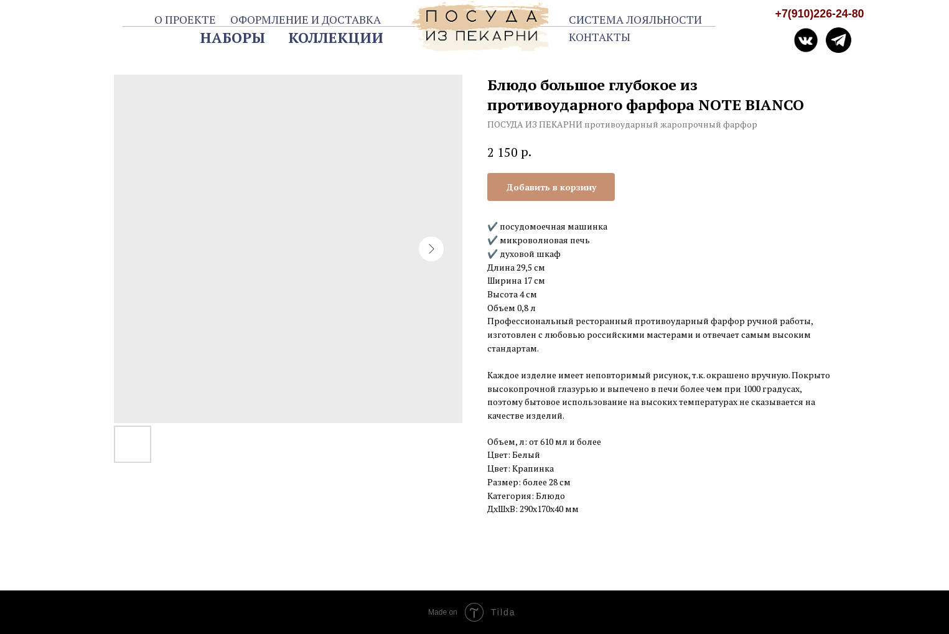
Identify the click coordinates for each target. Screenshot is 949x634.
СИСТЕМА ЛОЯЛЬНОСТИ (635, 19)
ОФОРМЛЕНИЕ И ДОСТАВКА (305, 19)
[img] (838, 40)
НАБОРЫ (232, 37)
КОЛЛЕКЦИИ (335, 37)
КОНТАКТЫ (599, 37)
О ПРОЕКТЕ (185, 19)
